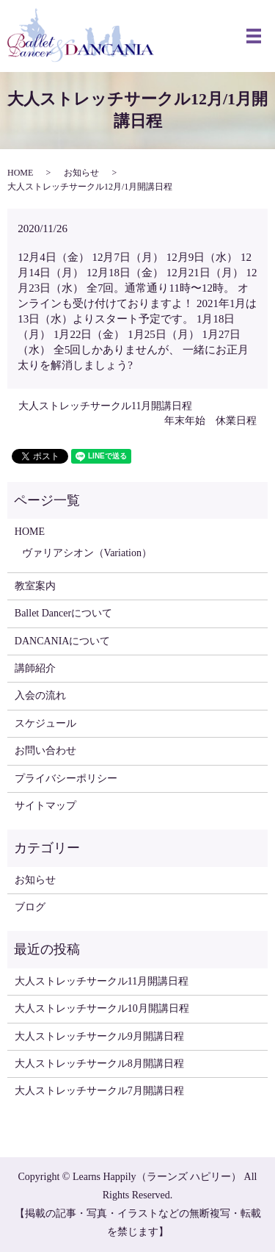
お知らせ (81, 173)
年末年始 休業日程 (210, 420)
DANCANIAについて (63, 641)
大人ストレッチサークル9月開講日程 (99, 1036)
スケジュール (45, 723)
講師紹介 (35, 668)
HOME (20, 173)
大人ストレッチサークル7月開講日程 (99, 1090)
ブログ (30, 907)
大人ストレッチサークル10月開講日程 (102, 1008)
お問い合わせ (45, 750)
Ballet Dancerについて (63, 613)
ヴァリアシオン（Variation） (87, 552)
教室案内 (35, 585)
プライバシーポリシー (66, 778)
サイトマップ (45, 805)
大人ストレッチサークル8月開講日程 (99, 1063)
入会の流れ (40, 695)
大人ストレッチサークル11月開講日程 (105, 405)
